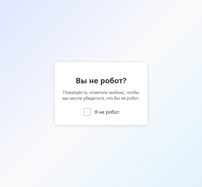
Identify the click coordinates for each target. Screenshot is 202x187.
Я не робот (101, 112)
